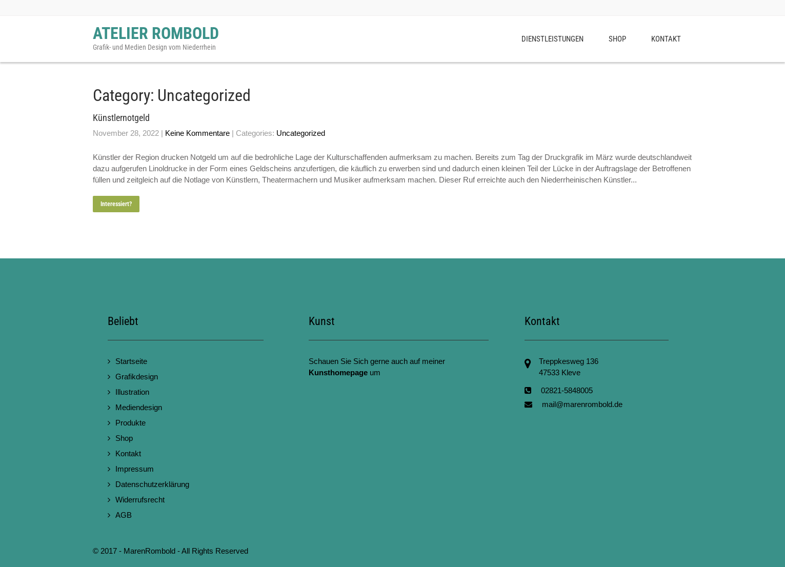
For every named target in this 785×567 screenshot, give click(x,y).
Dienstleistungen (552, 39)
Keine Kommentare (197, 133)
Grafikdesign (136, 376)
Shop (617, 39)
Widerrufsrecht (140, 499)
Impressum (134, 468)
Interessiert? (116, 204)
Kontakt (666, 39)
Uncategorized (300, 133)
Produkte (130, 422)
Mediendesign (138, 407)
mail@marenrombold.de (582, 404)
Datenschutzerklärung (152, 484)
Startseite (131, 361)
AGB (123, 515)
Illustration (132, 392)
